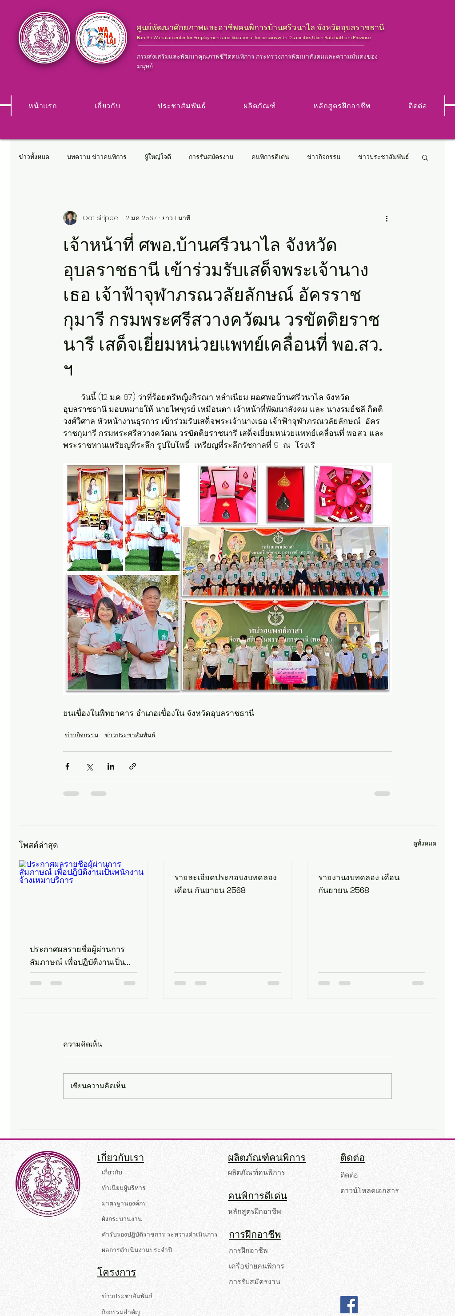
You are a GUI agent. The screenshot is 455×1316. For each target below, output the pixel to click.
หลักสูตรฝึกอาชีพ (254, 1211)
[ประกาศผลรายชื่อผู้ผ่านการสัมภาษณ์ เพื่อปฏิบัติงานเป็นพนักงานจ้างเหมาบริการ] (83, 896)
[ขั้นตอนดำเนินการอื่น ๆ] (386, 218)
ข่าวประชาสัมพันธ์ (383, 157)
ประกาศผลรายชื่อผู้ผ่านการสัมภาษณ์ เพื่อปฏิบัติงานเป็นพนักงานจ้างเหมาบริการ (77, 956)
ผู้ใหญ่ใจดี (157, 157)
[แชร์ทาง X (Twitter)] (89, 766)
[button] (425, 157)
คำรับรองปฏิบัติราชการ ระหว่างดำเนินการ (155, 1234)
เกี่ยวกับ (112, 1172)
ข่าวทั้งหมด (34, 157)
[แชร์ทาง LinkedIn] (111, 766)
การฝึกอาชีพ (248, 1250)
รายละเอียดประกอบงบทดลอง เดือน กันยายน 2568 (225, 883)
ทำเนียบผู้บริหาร (124, 1187)
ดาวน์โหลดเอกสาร (369, 1190)
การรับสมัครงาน (211, 157)
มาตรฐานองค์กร (124, 1203)
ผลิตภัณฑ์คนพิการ (256, 1172)
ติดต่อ (349, 1175)
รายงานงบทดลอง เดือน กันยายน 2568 (358, 883)
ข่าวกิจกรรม (323, 157)
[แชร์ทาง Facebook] (67, 766)
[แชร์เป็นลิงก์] (132, 766)
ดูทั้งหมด (424, 843)
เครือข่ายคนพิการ (256, 1266)
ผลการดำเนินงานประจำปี (137, 1249)
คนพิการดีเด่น (270, 157)
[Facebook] (349, 1304)
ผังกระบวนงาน (122, 1218)
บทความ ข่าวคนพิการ (97, 157)
